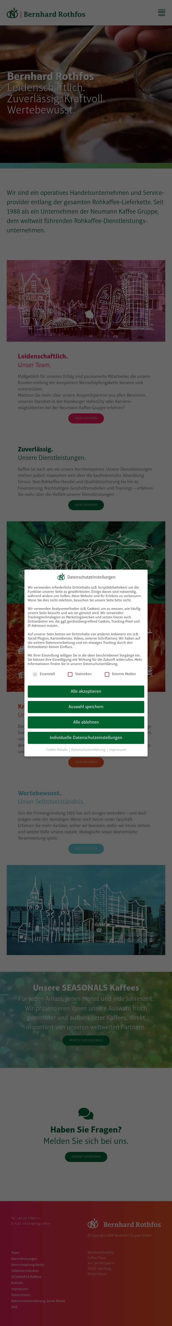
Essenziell (44, 674)
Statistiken (80, 674)
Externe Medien (120, 674)
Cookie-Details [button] (57, 750)
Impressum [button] (117, 750)
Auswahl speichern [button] (86, 707)
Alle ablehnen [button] (86, 722)
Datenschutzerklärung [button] (88, 750)
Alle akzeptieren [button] (86, 691)
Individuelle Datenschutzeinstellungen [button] (86, 738)
